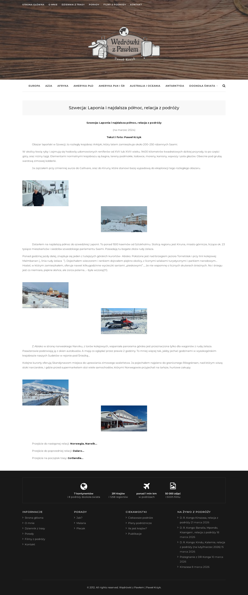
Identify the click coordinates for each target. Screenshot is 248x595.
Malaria (81, 523)
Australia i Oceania (145, 85)
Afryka (62, 85)
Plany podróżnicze (140, 523)
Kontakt (136, 4)
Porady (94, 4)
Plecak (80, 528)
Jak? (79, 517)
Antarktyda (175, 85)
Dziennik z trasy (73, 4)
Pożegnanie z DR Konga (195, 557)
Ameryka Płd (84, 85)
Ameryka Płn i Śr (112, 85)
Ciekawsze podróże (140, 517)
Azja (48, 85)
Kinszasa (185, 567)
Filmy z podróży (115, 4)
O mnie (53, 4)
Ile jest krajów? (137, 528)
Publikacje (135, 533)
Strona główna (33, 4)
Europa (34, 85)
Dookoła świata (202, 85)
